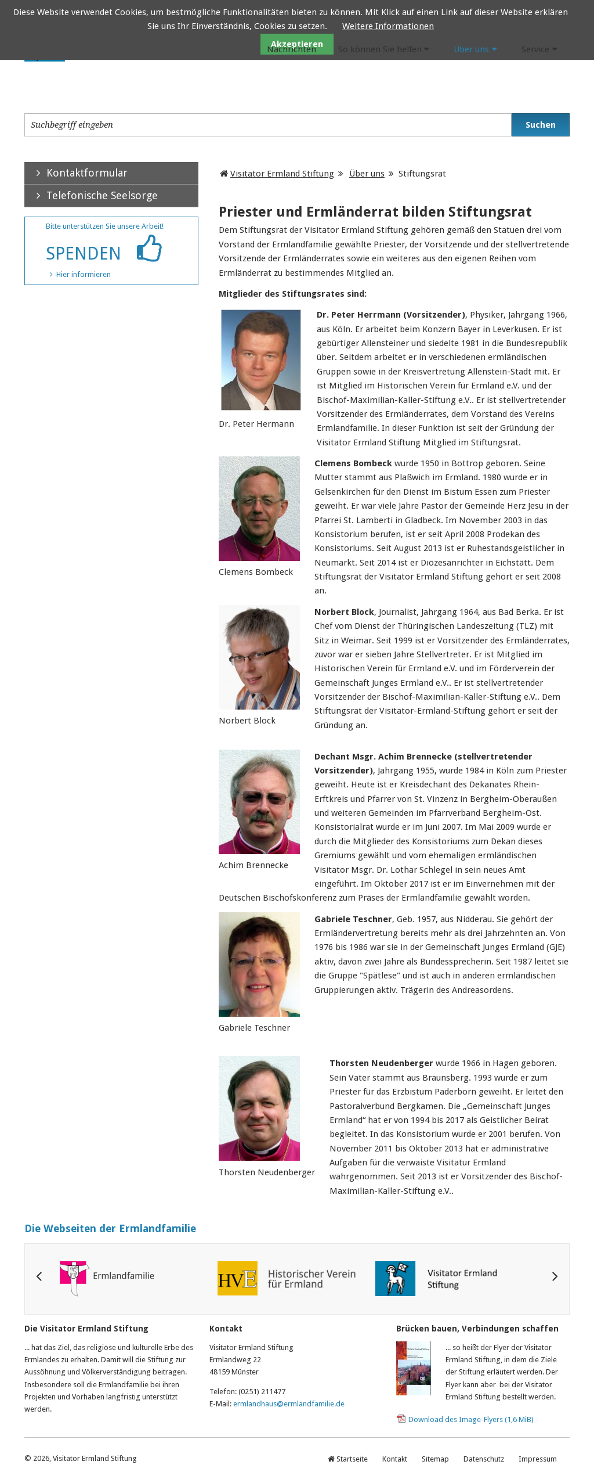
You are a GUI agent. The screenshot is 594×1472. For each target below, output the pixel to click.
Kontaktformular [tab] (76, 173)
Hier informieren (83, 274)
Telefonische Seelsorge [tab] (91, 195)
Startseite (352, 1459)
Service (535, 49)
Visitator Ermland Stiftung (282, 173)
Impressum (538, 1459)
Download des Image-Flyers (471, 1419)
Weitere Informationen (388, 26)
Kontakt (394, 1459)
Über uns (471, 49)
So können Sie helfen (380, 49)
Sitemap (435, 1459)
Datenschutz (483, 1459)
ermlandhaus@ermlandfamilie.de (289, 1403)
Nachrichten (291, 49)
